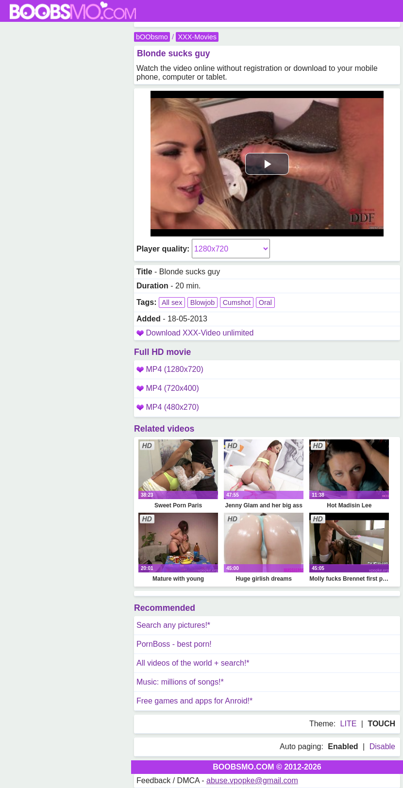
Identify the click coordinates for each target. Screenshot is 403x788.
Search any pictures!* (173, 625)
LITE (348, 724)
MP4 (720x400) (167, 388)
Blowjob (202, 302)
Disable (382, 746)
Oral (265, 302)
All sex (172, 302)
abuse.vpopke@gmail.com (252, 780)
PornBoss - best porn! (174, 644)
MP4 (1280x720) (169, 369)
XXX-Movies (197, 37)
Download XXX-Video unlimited (199, 333)
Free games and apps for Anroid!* (194, 701)
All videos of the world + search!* (193, 663)
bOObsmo (152, 37)
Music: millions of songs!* (180, 682)
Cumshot (237, 302)
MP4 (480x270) (167, 407)
